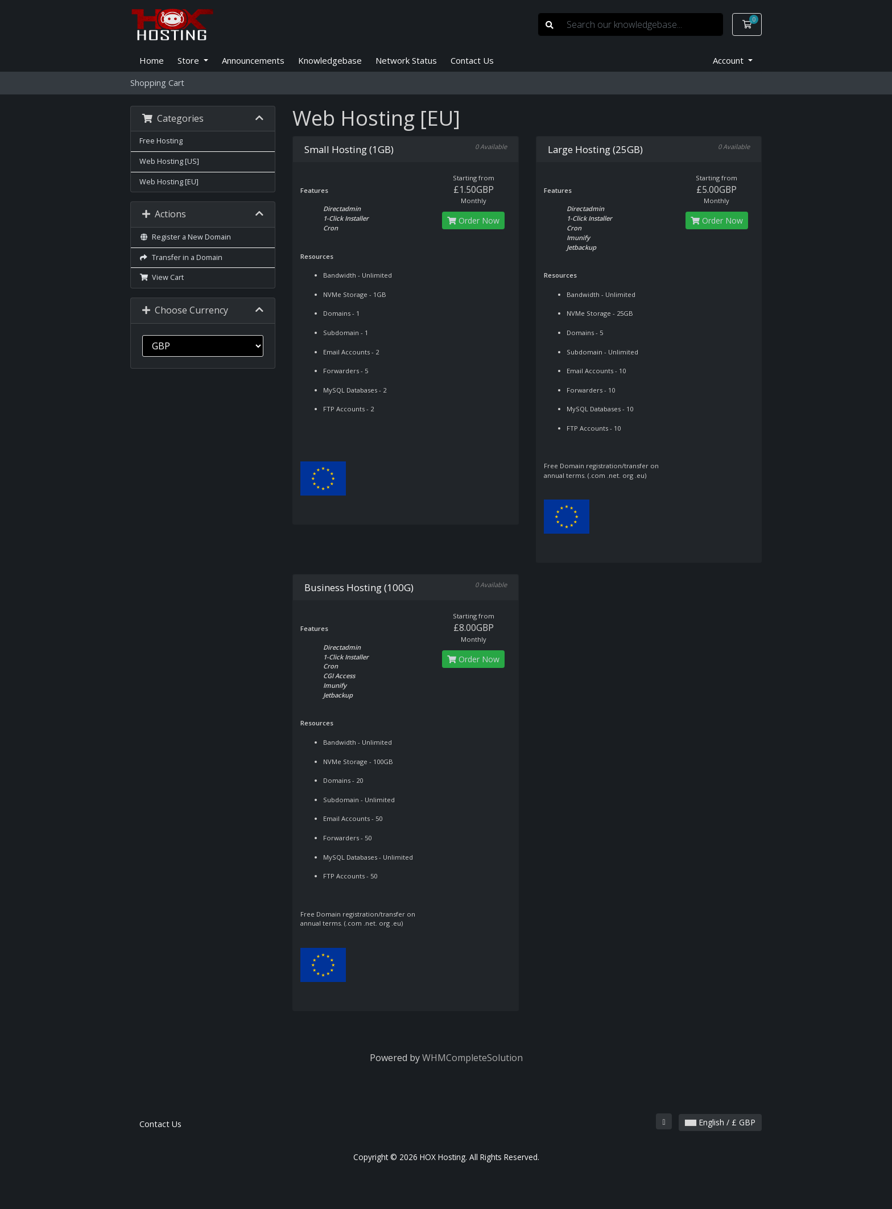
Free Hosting (161, 141)
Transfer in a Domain (180, 257)
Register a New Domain (185, 237)
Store (189, 60)
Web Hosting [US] (169, 161)
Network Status (406, 60)
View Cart (161, 277)
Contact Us (472, 60)
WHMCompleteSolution (472, 1057)
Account (729, 60)
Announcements (253, 60)
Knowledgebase (330, 60)
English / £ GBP (720, 1122)
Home (151, 60)
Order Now (473, 220)
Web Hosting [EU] (169, 182)
